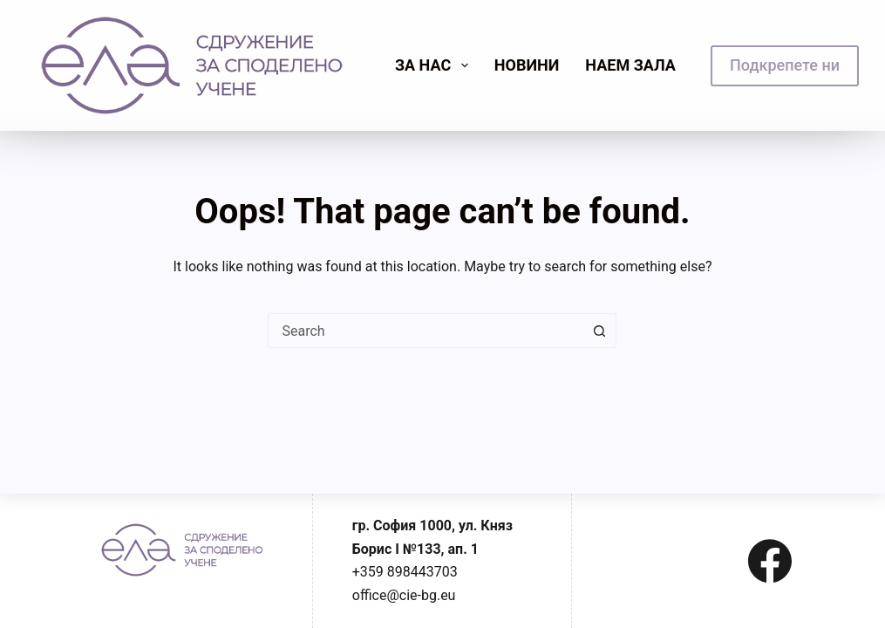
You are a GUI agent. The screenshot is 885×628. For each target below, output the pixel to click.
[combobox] (425, 330)
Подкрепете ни (785, 65)
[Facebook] (770, 561)
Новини (527, 65)
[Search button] (599, 330)
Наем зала (630, 65)
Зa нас (435, 65)
